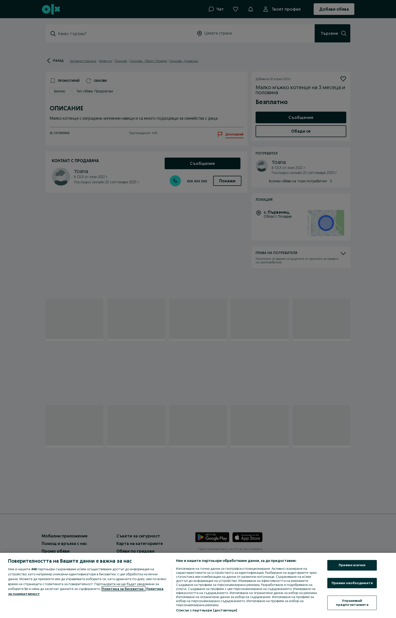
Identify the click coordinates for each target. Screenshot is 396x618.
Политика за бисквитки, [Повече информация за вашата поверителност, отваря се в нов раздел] (123, 589)
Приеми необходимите (352, 583)
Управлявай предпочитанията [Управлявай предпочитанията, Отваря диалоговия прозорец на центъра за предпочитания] (352, 603)
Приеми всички (352, 565)
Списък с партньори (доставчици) (206, 610)
